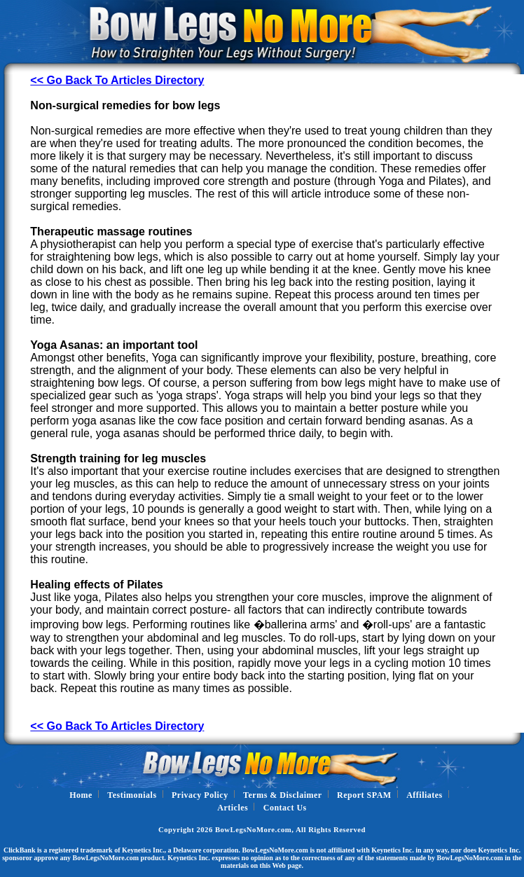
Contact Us (285, 808)
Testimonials (131, 795)
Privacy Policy (200, 795)
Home (80, 795)
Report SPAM (364, 795)
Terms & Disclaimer (282, 795)
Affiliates (424, 795)
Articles (232, 808)
